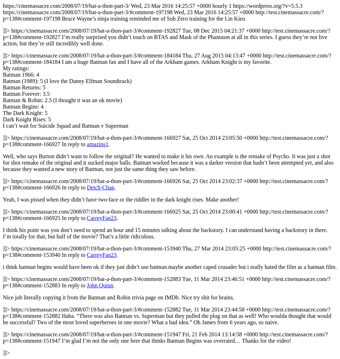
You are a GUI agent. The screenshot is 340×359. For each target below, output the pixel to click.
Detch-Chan (100, 187)
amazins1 (97, 144)
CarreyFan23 (102, 218)
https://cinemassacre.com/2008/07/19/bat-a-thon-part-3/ (170, 179)
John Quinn (100, 285)
